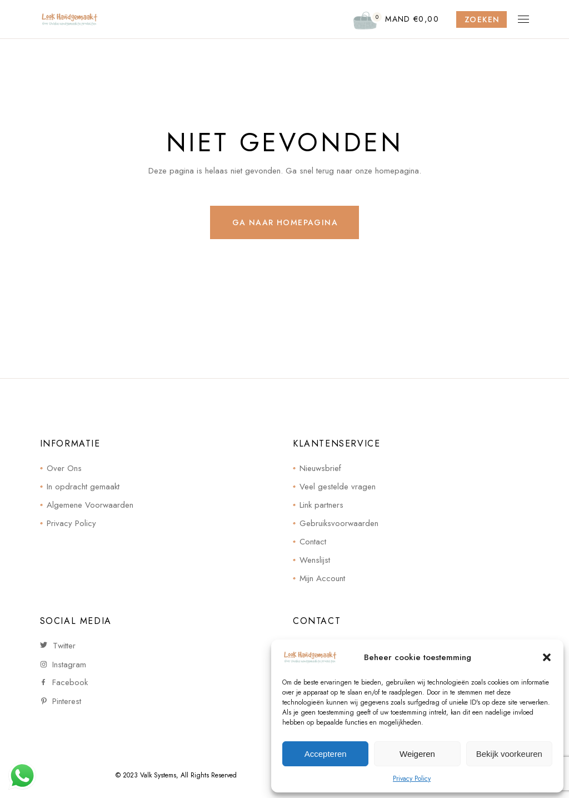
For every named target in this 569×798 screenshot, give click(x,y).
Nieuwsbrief (320, 468)
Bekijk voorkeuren (509, 754)
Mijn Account (322, 578)
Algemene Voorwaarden (90, 505)
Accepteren (326, 754)
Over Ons (64, 468)
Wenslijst (315, 560)
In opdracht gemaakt (83, 486)
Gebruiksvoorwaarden (339, 523)
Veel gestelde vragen (338, 486)
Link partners (321, 505)
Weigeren (417, 754)
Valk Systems (158, 775)
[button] (546, 657)
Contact (313, 542)
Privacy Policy (412, 779)
